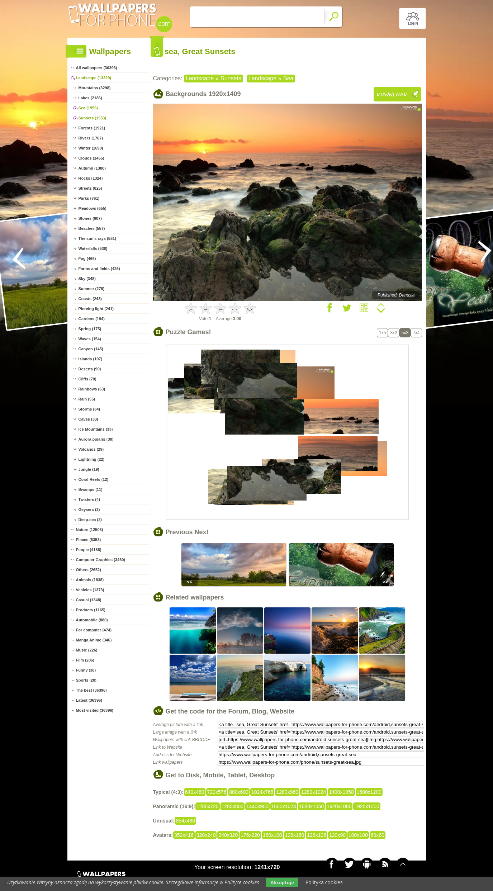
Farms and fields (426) (99, 268)
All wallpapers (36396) (96, 68)
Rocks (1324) (91, 178)
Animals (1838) (90, 580)
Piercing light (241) (96, 309)
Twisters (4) (89, 499)
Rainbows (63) (92, 389)
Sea (288, 78)
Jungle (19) (89, 469)
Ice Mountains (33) (96, 429)
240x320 (228, 835)
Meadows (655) (92, 208)
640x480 (194, 792)
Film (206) (85, 660)
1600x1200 (369, 792)
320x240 (206, 835)
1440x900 (257, 806)
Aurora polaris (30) (96, 439)
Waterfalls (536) (93, 248)
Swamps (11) (91, 489)
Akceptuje (282, 882)
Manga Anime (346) (94, 640)
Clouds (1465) (91, 158)
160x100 (272, 835)
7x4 (416, 332)
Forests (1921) (92, 128)
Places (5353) (88, 539)
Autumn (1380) (92, 168)
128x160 (294, 835)
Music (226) (87, 650)
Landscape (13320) (93, 78)
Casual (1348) (88, 600)
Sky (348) (87, 278)
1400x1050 (341, 792)
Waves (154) (90, 339)
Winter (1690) (91, 148)
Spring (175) (90, 329)
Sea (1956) (88, 108)
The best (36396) (91, 690)
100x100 (358, 835)
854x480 (185, 821)
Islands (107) (91, 359)
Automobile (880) (92, 620)
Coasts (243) (90, 299)
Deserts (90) (90, 369)
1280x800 (233, 806)
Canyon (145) (91, 349)
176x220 (250, 835)
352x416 (184, 835)
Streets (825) (90, 188)
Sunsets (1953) (92, 118)
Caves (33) (88, 419)
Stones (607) (90, 218)
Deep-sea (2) (90, 519)
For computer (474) (94, 630)
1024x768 (262, 792)
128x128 (316, 835)
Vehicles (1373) (90, 590)
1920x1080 (339, 806)
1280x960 (287, 792)
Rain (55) (87, 399)
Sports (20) (86, 680)
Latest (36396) (89, 700)
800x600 (238, 792)
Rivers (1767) (91, 138)
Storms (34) (89, 409)
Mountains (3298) (95, 88)
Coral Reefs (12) (94, 479)
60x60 (377, 835)
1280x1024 (313, 792)
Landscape (200, 78)
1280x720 (207, 806)
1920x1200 (366, 806)
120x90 (337, 835)
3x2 (393, 332)
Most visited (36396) (95, 710)
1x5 (382, 332)
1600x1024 (283, 806)
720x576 (217, 792)
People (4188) (88, 550)
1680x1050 (311, 806)
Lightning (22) (92, 459)
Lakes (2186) (90, 98)
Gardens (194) (92, 319)
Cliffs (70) (87, 379)
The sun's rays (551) (97, 238)
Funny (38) (86, 670)
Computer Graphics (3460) (100, 560)
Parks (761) (89, 198)
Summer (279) (92, 288)
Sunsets (231, 78)
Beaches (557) (92, 228)
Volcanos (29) (91, 449)
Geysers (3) (89, 509)
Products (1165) (91, 610)
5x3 (405, 332)
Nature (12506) (89, 529)
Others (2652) (88, 570)
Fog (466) (87, 258)
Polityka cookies (324, 882)
